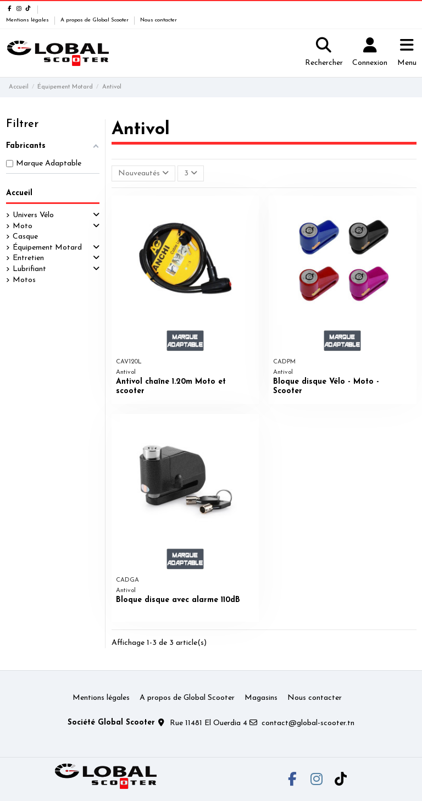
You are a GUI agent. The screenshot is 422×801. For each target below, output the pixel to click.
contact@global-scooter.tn (308, 723)
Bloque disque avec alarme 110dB (178, 600)
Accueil (19, 193)
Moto (22, 226)
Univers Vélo (33, 215)
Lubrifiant (29, 269)
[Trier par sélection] (143, 173)
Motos (24, 280)
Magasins (261, 698)
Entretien (28, 258)
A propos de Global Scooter (95, 20)
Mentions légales (28, 20)
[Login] (369, 53)
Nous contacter (158, 20)
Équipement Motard (47, 248)
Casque (25, 237)
